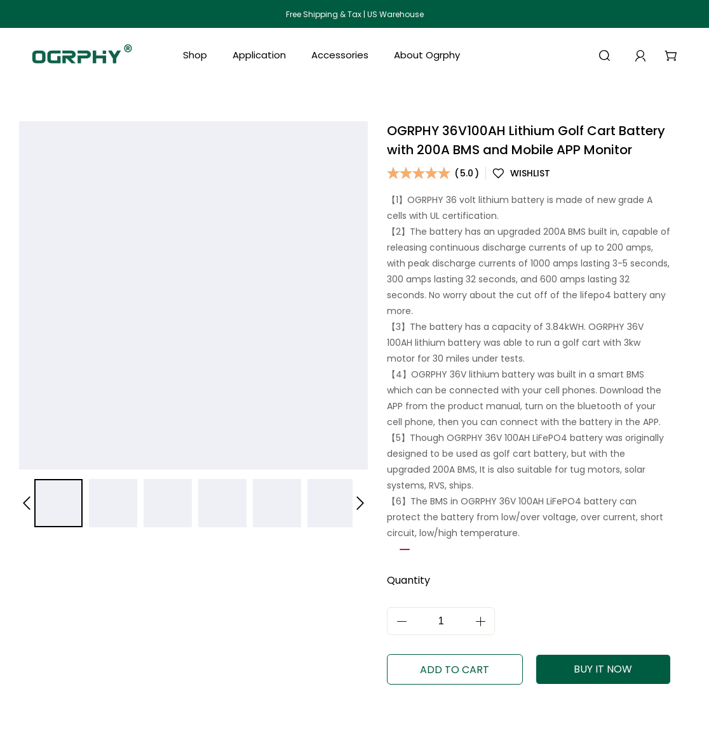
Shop (195, 55)
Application (259, 55)
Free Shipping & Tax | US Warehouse (355, 14)
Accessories (339, 55)
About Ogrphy (427, 55)
